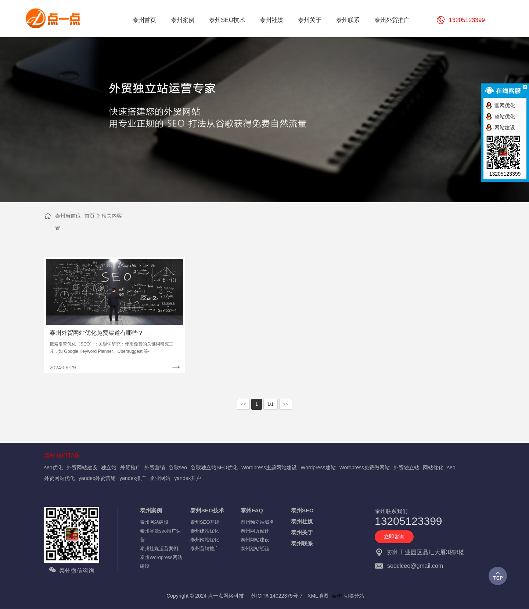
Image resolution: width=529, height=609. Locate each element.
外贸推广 (130, 467)
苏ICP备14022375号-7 (276, 596)
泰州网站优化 (204, 539)
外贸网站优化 (59, 478)
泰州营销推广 (204, 548)
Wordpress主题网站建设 (269, 467)
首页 (89, 216)
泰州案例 (151, 510)
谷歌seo (178, 467)
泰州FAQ (252, 510)
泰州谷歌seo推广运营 (160, 535)
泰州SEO (302, 510)
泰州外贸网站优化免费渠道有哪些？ (97, 333)
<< (243, 404)
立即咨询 (394, 537)
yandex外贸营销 (97, 478)
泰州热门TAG (61, 455)
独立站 (108, 467)
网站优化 (433, 467)
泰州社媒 (302, 521)
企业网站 (160, 478)
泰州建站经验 (255, 548)
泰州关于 (302, 532)
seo (451, 467)
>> (285, 404)
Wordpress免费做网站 (364, 467)
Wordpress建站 (318, 467)
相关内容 (111, 216)
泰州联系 (302, 543)
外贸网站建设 (81, 467)
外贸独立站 (406, 467)
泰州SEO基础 (204, 522)
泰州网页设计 (255, 531)
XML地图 (317, 596)
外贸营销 (154, 467)
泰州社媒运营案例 (159, 548)
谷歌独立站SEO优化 (214, 467)
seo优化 (53, 467)
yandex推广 (132, 478)
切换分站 (354, 596)
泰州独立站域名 (257, 522)
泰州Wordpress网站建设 (161, 562)
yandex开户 (187, 478)
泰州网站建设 (154, 522)
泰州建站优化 (204, 531)
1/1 (270, 404)
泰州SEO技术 (207, 510)
